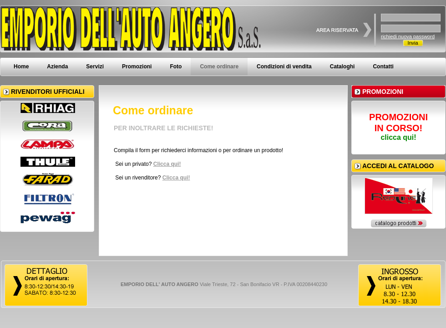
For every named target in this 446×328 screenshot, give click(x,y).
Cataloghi (342, 66)
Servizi (95, 66)
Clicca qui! (167, 164)
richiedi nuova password (408, 36)
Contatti (383, 66)
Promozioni (137, 66)
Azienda (57, 66)
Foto (176, 66)
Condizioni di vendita (284, 66)
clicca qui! (398, 137)
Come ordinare (219, 66)
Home (21, 66)
